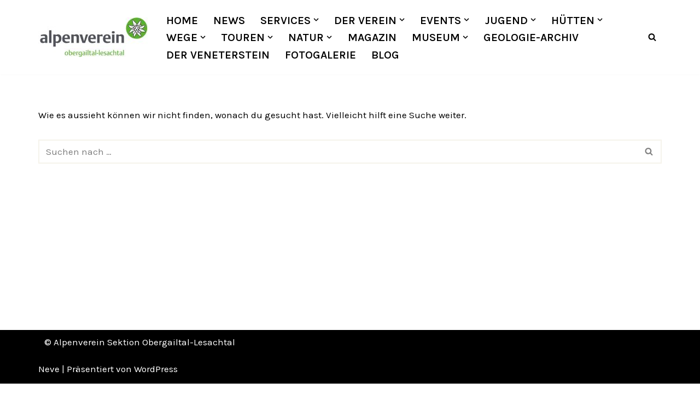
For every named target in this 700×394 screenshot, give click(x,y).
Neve (49, 379)
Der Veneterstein (218, 54)
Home (182, 20)
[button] (316, 19)
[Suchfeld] (652, 37)
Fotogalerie (320, 54)
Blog (385, 54)
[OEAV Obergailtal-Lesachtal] (93, 37)
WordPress (156, 379)
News (229, 20)
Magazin (372, 37)
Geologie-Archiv (531, 37)
